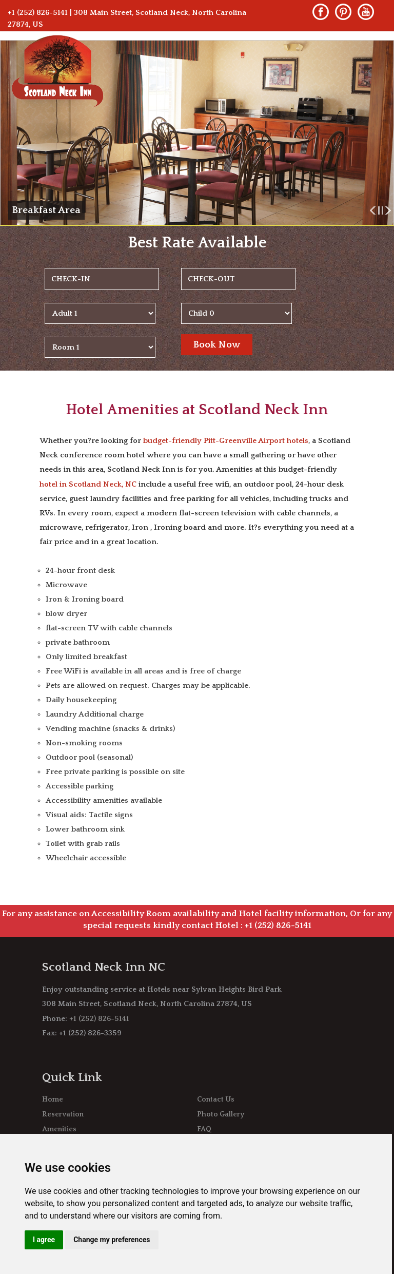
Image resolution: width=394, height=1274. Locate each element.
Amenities (59, 1129)
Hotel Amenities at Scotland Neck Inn (197, 409)
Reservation (63, 1114)
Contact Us (215, 1099)
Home (52, 1099)
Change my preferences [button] (111, 1240)
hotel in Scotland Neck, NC (88, 484)
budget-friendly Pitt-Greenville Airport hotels (225, 440)
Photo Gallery (220, 1114)
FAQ (204, 1129)
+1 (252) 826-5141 (38, 12)
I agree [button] (44, 1240)
